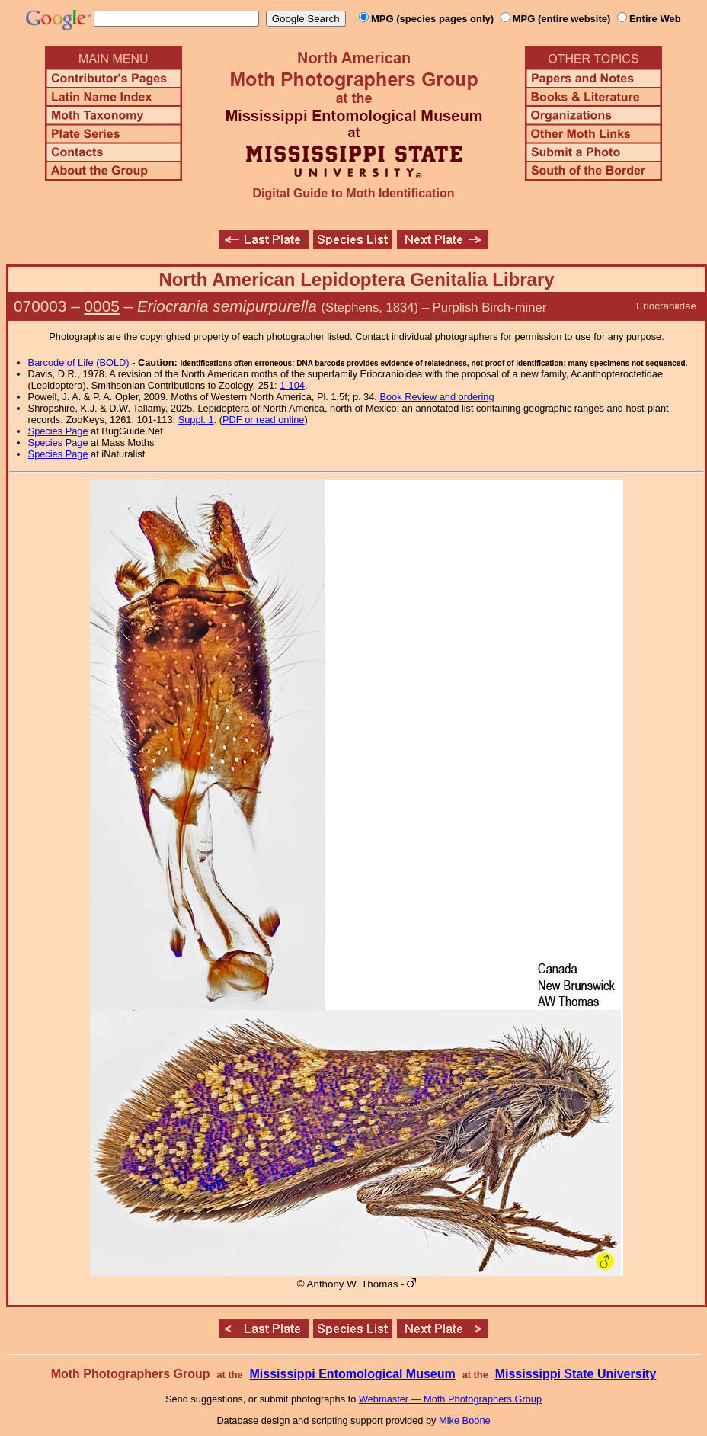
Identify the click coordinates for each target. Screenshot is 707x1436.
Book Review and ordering (436, 396)
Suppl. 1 (196, 419)
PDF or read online (263, 419)
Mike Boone (465, 1420)
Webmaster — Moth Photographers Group (450, 1399)
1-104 (292, 385)
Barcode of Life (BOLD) (79, 362)
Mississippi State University (576, 1373)
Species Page (58, 431)
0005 (102, 306)
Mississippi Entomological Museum (352, 1373)
